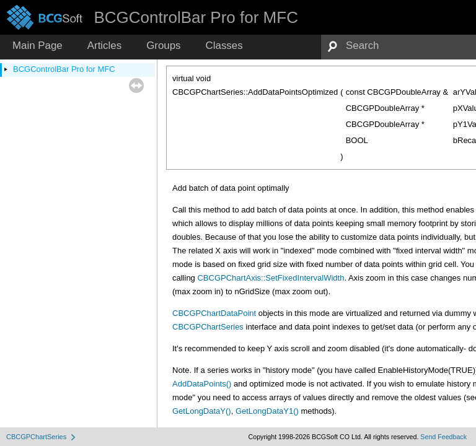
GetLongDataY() (201, 411)
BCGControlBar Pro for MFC (64, 69)
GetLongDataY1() (267, 411)
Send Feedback (443, 436)
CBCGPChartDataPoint (214, 313)
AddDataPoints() (201, 383)
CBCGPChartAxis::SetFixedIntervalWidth (270, 277)
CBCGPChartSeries (208, 326)
